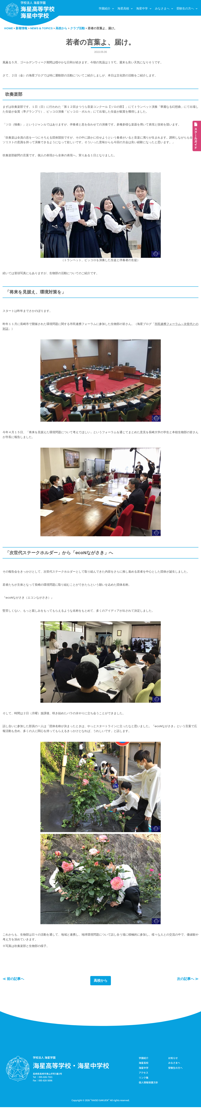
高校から (100, 991)
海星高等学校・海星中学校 (71, 1075)
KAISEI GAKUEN (99, 1110)
